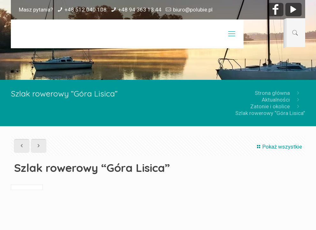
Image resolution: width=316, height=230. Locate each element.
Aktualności (276, 99)
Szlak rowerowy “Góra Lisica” (270, 113)
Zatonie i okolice (270, 106)
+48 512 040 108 (85, 9)
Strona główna (272, 93)
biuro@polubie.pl (193, 9)
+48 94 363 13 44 (140, 9)
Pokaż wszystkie (278, 146)
